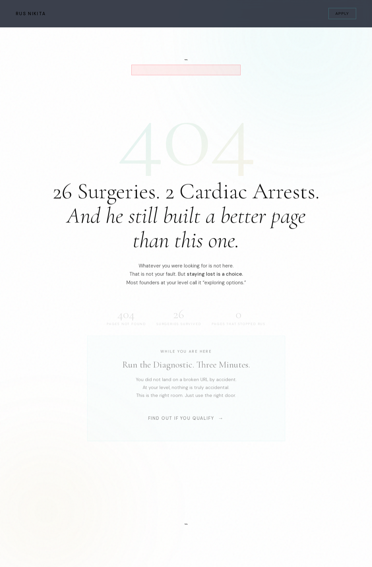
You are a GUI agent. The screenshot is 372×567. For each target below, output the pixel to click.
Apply (342, 13)
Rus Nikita (31, 14)
